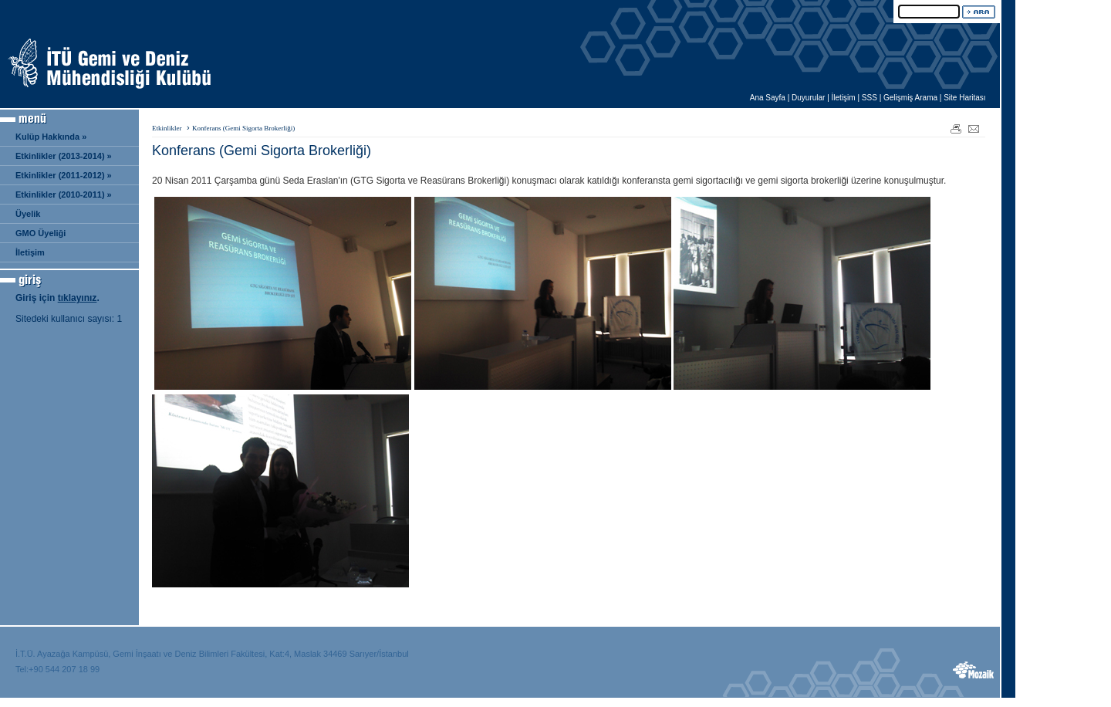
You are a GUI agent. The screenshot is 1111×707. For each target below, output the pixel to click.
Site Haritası (964, 97)
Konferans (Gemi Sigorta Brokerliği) (243, 128)
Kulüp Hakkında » (50, 136)
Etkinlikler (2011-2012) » (63, 175)
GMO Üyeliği (40, 233)
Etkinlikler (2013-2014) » (63, 156)
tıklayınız (77, 298)
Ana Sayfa (767, 97)
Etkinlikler (167, 128)
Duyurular (808, 97)
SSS (869, 97)
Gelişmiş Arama (910, 97)
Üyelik (27, 213)
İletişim (844, 97)
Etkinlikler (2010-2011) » (63, 194)
